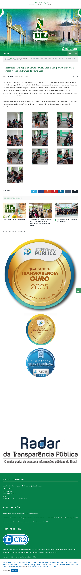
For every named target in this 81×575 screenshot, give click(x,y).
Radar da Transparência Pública (26, 557)
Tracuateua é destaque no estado (40, 5)
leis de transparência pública (36, 552)
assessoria (51, 550)
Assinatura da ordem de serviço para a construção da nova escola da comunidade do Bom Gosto (41, 222)
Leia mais (25, 566)
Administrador (10, 76)
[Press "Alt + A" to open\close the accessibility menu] (78, 290)
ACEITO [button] (14, 570)
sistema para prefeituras (29, 550)
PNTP (11, 557)
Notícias (75, 76)
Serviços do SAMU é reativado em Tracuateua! (17, 522)
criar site (15, 550)
